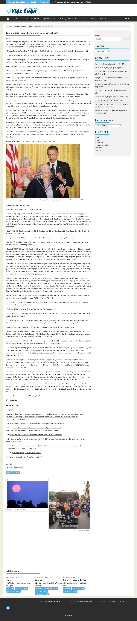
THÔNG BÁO (35, 19)
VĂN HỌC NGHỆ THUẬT (68, 19)
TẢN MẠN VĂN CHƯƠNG (50, 588)
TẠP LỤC (83, 19)
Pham (9, 38)
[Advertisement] (48, 551)
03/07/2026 (68, 577)
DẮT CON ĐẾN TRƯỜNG (69, 506)
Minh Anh (20, 577)
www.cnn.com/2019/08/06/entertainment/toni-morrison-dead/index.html (36, 435)
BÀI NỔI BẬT (10, 588)
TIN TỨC (16, 19)
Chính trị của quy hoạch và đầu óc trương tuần (111, 97)
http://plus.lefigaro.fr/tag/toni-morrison (27, 457)
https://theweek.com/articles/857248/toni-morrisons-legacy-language (39, 424)
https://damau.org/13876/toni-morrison (27, 453)
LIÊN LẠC (103, 19)
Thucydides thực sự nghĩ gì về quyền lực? (109, 68)
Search (98, 36)
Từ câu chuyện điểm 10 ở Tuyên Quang (109, 101)
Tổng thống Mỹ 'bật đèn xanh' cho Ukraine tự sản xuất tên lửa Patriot (75, 2)
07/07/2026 (11, 577)
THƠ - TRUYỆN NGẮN (21, 588)
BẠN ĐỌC (93, 19)
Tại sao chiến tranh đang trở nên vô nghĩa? (110, 64)
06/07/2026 (40, 577)
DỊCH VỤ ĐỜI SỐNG (50, 19)
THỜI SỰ (25, 19)
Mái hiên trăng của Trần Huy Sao (27, 495)
